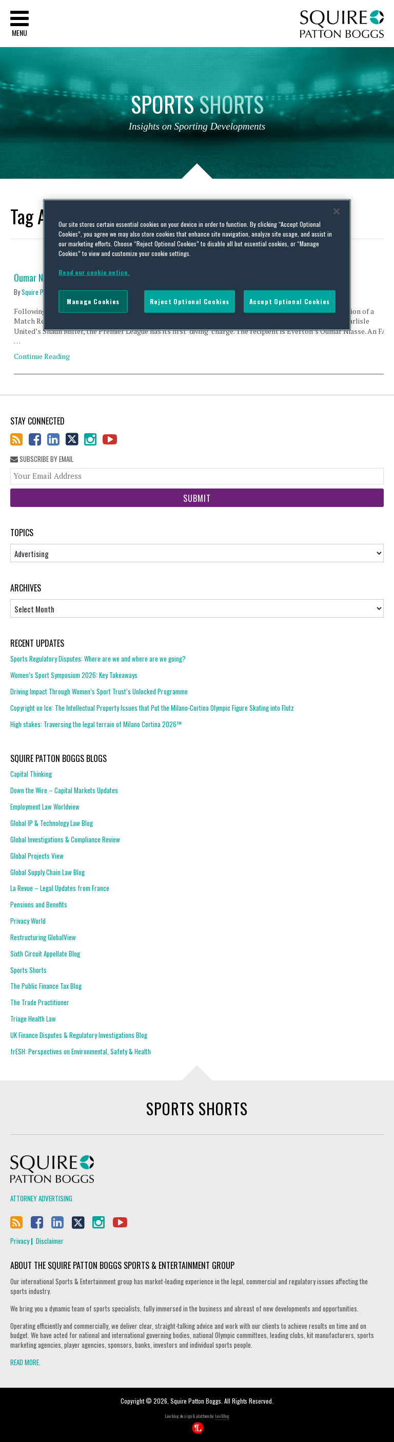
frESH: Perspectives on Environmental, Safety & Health (80, 1051)
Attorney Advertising (41, 1198)
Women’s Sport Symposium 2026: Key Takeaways (73, 675)
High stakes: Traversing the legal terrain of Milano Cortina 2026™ (96, 724)
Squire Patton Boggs (342, 24)
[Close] (336, 211)
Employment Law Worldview (45, 806)
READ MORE (24, 1362)
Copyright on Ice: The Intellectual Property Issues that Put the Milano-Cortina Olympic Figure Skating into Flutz (152, 708)
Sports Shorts (28, 970)
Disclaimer (50, 1241)
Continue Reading (42, 356)
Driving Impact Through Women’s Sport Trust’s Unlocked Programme (99, 691)
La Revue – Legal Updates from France (59, 888)
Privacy (19, 1241)
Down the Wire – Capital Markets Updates (64, 790)
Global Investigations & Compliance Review (65, 839)
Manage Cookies (93, 301)
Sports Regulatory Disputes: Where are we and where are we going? (98, 659)
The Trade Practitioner (39, 1002)
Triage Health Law (33, 1018)
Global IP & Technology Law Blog (51, 823)
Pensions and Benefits (38, 904)
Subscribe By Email (41, 459)
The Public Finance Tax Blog (46, 986)
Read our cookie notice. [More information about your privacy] (94, 272)
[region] (197, 264)
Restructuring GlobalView (43, 937)
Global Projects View (37, 856)
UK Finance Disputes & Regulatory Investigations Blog (78, 1035)
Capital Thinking (31, 774)
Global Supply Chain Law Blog (47, 872)
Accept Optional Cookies (289, 301)
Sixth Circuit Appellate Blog (45, 953)
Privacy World (28, 921)
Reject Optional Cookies (189, 301)
